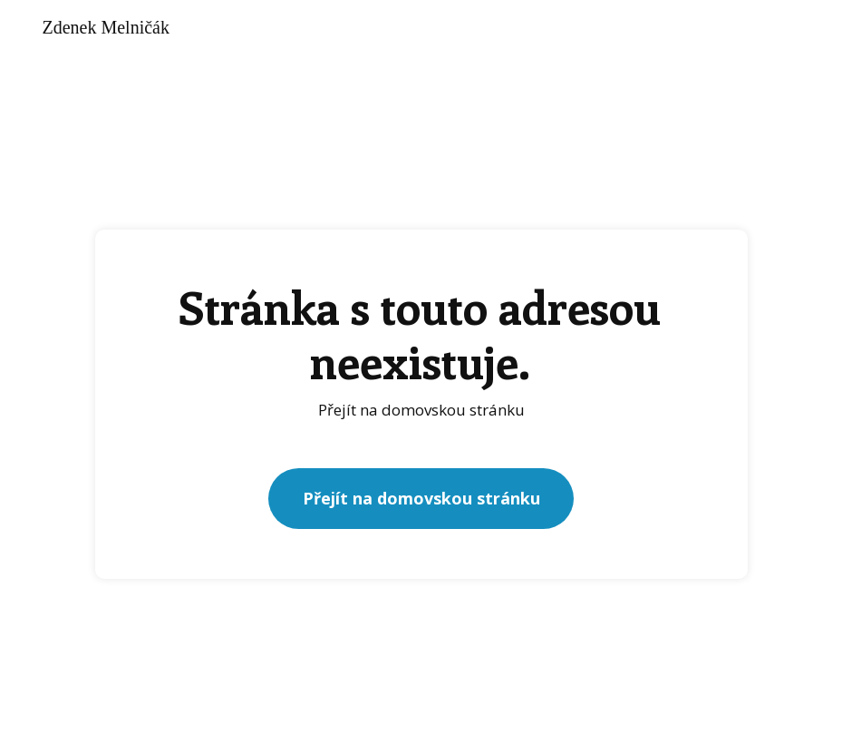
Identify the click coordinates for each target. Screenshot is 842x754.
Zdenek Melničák (105, 27)
